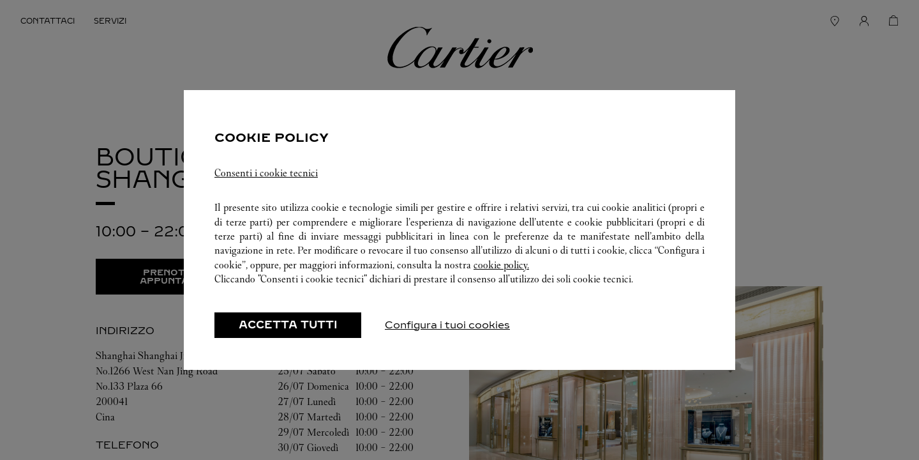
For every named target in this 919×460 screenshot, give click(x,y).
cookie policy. (501, 265)
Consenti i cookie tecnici (266, 173)
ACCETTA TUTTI (288, 325)
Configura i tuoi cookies (447, 325)
